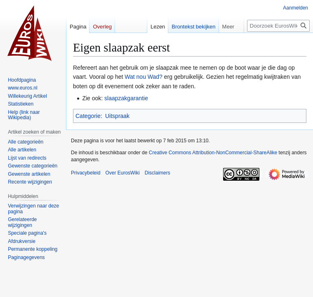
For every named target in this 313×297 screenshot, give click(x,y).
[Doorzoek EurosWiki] (278, 26)
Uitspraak (117, 116)
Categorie (88, 116)
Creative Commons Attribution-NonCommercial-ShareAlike (213, 153)
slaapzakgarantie (126, 98)
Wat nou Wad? (143, 76)
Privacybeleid (85, 173)
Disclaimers (157, 173)
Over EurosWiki (122, 173)
